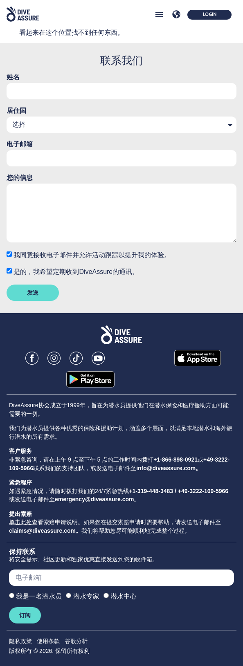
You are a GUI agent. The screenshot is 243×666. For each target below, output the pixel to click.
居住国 (16, 111)
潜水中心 (123, 596)
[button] (159, 14)
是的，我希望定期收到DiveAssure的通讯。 (76, 271)
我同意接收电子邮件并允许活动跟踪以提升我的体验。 (92, 254)
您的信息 (20, 178)
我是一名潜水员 (39, 596)
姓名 (13, 77)
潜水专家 (86, 596)
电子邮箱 (20, 144)
